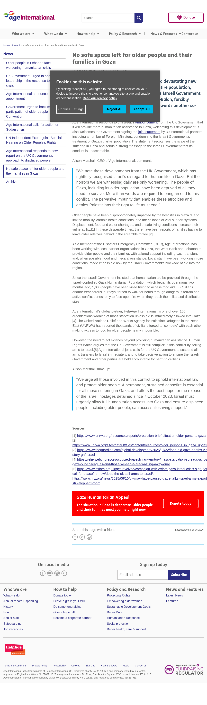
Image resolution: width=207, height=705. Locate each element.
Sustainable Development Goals (129, 606)
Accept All (141, 109)
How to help (86, 34)
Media (126, 665)
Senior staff (11, 618)
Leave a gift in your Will (69, 601)
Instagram (57, 573)
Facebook (43, 573)
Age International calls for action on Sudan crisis (32, 127)
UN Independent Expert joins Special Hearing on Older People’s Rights (34, 140)
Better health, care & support (126, 629)
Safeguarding (12, 623)
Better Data (114, 612)
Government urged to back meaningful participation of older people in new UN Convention (35, 111)
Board (7, 612)
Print (89, 537)
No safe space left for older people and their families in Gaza (35, 171)
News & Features (163, 34)
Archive (11, 182)
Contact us (190, 34)
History (8, 606)
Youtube (50, 573)
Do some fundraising (67, 606)
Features (172, 601)
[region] (105, 96)
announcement (146, 122)
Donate (189, 17)
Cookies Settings (71, 109)
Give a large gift (64, 612)
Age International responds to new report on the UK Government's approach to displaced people (32, 155)
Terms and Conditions (14, 665)
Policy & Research (123, 34)
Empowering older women (124, 601)
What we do (53, 34)
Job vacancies (13, 629)
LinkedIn (82, 537)
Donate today (180, 503)
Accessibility (59, 665)
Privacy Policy (39, 665)
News (8, 54)
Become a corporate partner (72, 618)
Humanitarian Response (123, 618)
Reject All (114, 109)
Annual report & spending (20, 601)
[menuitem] (19, 34)
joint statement (149, 132)
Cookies (75, 665)
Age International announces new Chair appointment (36, 96)
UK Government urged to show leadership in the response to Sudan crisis (33, 80)
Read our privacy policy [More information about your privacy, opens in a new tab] (100, 98)
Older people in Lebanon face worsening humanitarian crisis (28, 65)
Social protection (118, 623)
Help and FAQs (109, 665)
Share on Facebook (75, 537)
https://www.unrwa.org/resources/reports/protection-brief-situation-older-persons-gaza (141, 436)
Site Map (90, 665)
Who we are (21, 34)
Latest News (174, 595)
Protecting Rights (118, 595)
